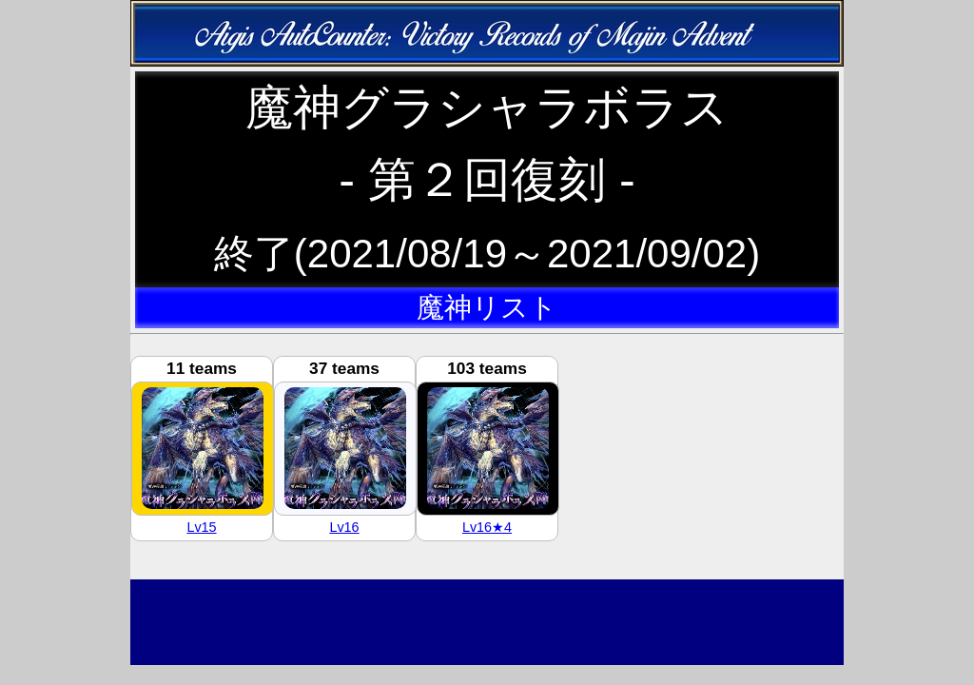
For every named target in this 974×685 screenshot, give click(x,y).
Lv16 (344, 527)
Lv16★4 (487, 527)
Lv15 (201, 527)
